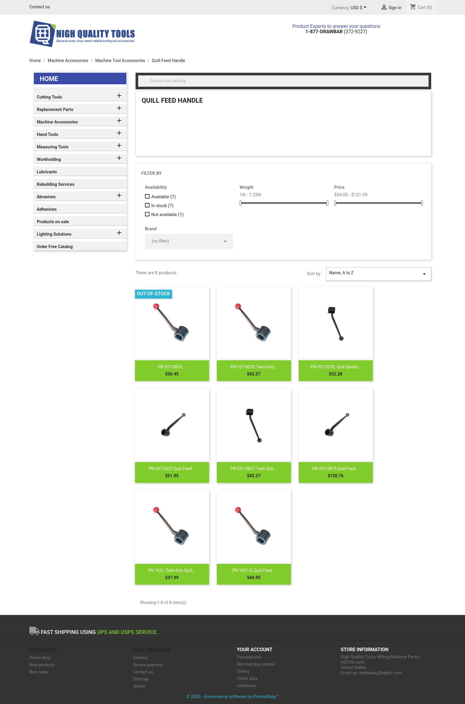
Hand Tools (47, 134)
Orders (243, 671)
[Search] (283, 81)
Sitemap (140, 679)
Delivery (140, 657)
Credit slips (247, 678)
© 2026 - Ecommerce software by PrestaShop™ (232, 696)
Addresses (247, 685)
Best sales (38, 672)
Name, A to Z (378, 274)
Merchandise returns (256, 664)
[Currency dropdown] (360, 8)
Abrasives (46, 196)
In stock (162, 205)
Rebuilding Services (56, 184)
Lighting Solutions (54, 234)
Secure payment (148, 664)
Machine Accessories (57, 122)
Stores (139, 686)
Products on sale (53, 221)
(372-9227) (336, 31)
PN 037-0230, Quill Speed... (335, 366)
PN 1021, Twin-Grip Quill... (172, 570)
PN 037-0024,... (172, 366)
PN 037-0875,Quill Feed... (335, 468)
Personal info (249, 657)
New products (42, 664)
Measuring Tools (53, 147)
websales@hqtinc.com (380, 673)
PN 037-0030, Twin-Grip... (253, 366)
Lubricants (47, 172)
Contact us (39, 6)
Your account (255, 649)
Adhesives (47, 209)
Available (163, 196)
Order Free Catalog (55, 246)
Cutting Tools (49, 97)
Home (49, 79)
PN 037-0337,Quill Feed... (172, 468)
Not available (167, 214)
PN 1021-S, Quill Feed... (253, 570)
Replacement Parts (55, 109)
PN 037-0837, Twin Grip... (253, 468)
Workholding (49, 159)
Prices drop (39, 657)
